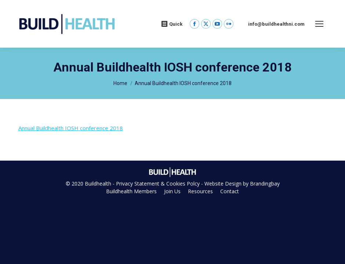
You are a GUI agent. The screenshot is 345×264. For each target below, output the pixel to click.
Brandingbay (265, 183)
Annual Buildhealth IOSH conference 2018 (70, 128)
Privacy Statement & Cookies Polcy (158, 183)
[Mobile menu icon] (319, 23)
